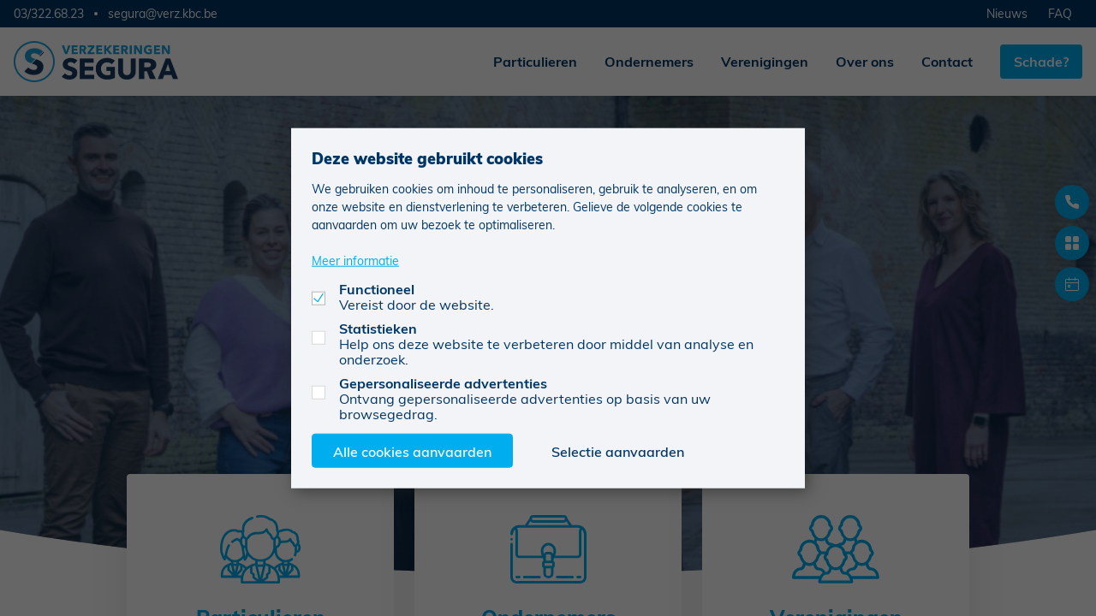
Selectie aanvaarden (617, 450)
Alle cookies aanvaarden (412, 450)
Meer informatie (355, 260)
